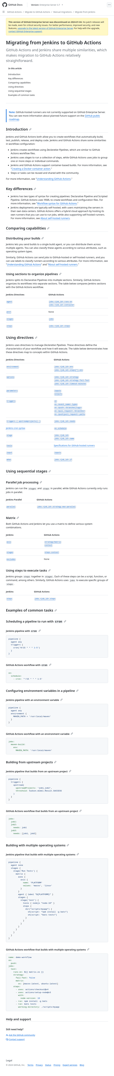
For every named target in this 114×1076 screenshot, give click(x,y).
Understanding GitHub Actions (54, 178)
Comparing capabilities (27, 228)
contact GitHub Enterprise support (25, 31)
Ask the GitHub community (20, 1035)
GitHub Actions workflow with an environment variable (39, 734)
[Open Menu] (109, 4)
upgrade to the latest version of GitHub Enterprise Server (45, 28)
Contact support (15, 1039)
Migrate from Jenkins (85, 12)
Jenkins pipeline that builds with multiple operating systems (42, 854)
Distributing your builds (25, 238)
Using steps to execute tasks (28, 570)
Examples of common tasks (31, 610)
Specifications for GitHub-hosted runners (74, 445)
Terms (30, 1065)
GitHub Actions (14, 12)
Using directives (21, 337)
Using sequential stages (28, 471)
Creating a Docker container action (31, 168)
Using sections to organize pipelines (33, 274)
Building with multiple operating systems (37, 845)
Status (48, 1065)
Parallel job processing (24, 482)
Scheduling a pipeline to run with (36, 621)
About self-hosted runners (55, 218)
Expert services (70, 1065)
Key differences (21, 188)
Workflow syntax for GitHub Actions (57, 203)
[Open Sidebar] (3, 11)
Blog (82, 1065)
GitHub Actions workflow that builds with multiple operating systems (47, 949)
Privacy (39, 1065)
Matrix (12, 518)
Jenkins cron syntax (15, 428)
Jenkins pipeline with (23, 631)
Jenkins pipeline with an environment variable (34, 700)
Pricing (57, 1065)
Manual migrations (62, 12)
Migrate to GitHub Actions (37, 12)
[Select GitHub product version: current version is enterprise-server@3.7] (47, 5)
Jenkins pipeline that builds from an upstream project (38, 771)
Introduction (18, 129)
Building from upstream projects (31, 762)
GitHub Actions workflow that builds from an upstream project (44, 811)
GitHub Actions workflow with (28, 665)
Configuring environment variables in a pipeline (42, 691)
